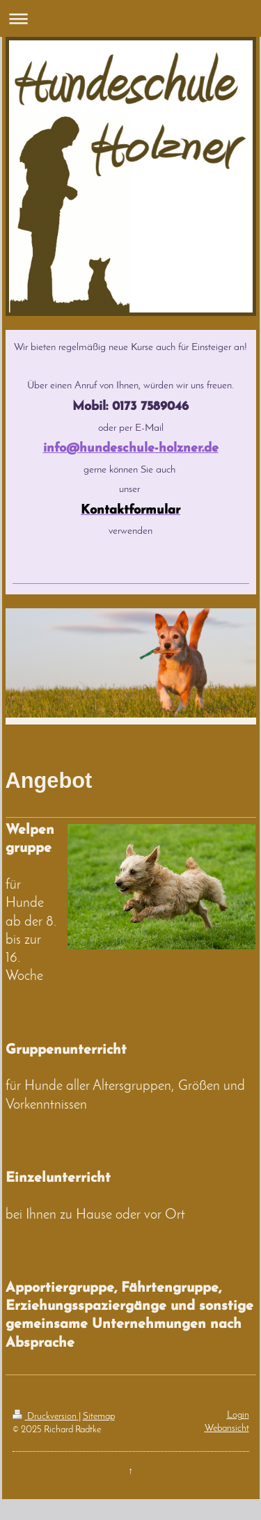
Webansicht (227, 1428)
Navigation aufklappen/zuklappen (130, 18)
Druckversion (46, 1416)
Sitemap (99, 1416)
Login (238, 1415)
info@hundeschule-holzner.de (131, 448)
